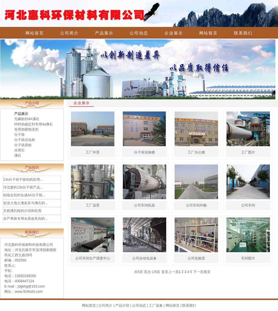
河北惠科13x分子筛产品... (23, 187)
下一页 (198, 272)
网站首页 (34, 33)
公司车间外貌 (196, 205)
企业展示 (173, 33)
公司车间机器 (144, 205)
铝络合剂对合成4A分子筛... (24, 195)
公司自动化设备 (144, 258)
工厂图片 (248, 152)
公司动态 (139, 33)
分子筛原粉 (23, 145)
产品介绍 (122, 305)
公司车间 (248, 205)
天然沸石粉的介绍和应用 (22, 211)
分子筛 (19, 135)
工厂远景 (93, 205)
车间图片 (248, 258)
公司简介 (69, 33)
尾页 (207, 272)
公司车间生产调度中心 (92, 258)
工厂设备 (156, 305)
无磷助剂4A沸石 (26, 119)
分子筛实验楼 (144, 152)
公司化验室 (196, 258)
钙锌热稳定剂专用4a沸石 (33, 124)
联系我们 (243, 33)
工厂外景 (93, 152)
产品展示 (104, 33)
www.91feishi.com (29, 292)
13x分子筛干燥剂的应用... (23, 180)
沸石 (17, 155)
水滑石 (19, 150)
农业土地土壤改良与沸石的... (25, 203)
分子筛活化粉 (24, 140)
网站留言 (208, 33)
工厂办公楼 (196, 152)
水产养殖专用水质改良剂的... (25, 219)
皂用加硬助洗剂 (26, 129)
